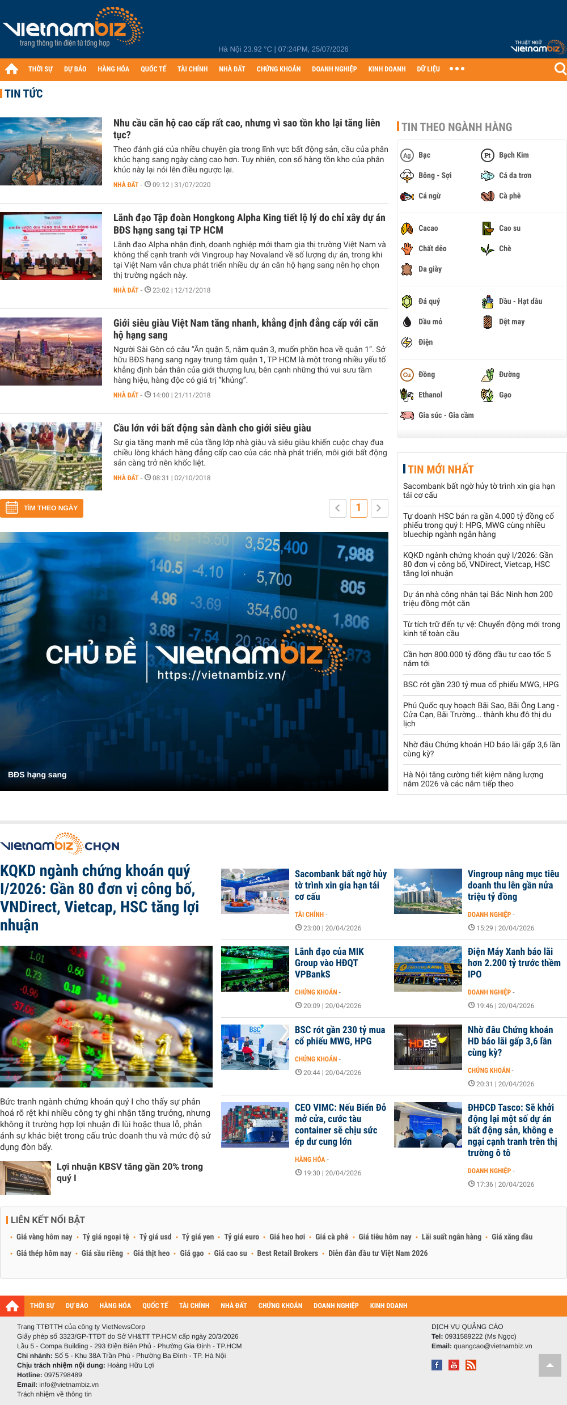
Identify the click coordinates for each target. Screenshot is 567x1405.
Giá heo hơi (287, 1237)
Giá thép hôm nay (43, 1254)
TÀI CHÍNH (192, 69)
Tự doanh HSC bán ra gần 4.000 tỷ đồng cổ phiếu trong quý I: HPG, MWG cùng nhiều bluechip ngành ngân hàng (478, 525)
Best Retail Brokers (288, 1254)
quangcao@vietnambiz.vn (493, 1346)
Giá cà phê (331, 1237)
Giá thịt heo (151, 1254)
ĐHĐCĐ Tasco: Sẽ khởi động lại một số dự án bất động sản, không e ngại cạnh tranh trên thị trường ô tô (512, 1130)
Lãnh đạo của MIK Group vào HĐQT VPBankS (329, 963)
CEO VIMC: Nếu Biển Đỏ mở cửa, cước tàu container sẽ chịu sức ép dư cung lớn (340, 1125)
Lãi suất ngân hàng (451, 1237)
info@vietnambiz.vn (69, 1385)
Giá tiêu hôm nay (385, 1237)
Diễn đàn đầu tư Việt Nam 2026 (378, 1254)
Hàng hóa (310, 1159)
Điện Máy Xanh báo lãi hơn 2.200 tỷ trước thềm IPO (514, 963)
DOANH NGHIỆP (334, 69)
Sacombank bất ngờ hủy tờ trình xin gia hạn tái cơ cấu (341, 886)
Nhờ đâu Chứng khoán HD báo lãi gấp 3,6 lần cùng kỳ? (510, 1042)
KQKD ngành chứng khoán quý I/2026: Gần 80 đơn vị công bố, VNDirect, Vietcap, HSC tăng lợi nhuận (478, 564)
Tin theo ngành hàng (457, 127)
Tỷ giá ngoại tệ (106, 1237)
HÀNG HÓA (114, 69)
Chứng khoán (316, 992)
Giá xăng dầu (512, 1237)
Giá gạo (192, 1254)
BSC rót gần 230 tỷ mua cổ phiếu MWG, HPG (481, 684)
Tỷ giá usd (155, 1237)
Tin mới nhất (441, 469)
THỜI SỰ (40, 69)
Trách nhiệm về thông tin (54, 1394)
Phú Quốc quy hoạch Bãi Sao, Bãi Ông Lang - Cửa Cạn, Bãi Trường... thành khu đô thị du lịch (481, 715)
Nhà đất (126, 185)
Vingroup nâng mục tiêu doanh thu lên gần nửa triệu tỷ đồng (513, 886)
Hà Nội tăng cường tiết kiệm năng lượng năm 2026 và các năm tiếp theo (473, 780)
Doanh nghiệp (489, 915)
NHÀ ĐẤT (232, 69)
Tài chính (309, 915)
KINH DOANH (387, 69)
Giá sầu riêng (102, 1254)
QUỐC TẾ (153, 69)
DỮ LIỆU (428, 69)
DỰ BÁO (75, 69)
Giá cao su (230, 1254)
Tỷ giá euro (241, 1237)
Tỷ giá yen (198, 1237)
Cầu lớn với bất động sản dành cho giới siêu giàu (212, 428)
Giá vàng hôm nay (44, 1237)
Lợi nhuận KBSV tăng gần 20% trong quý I (130, 1172)
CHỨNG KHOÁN (279, 69)
